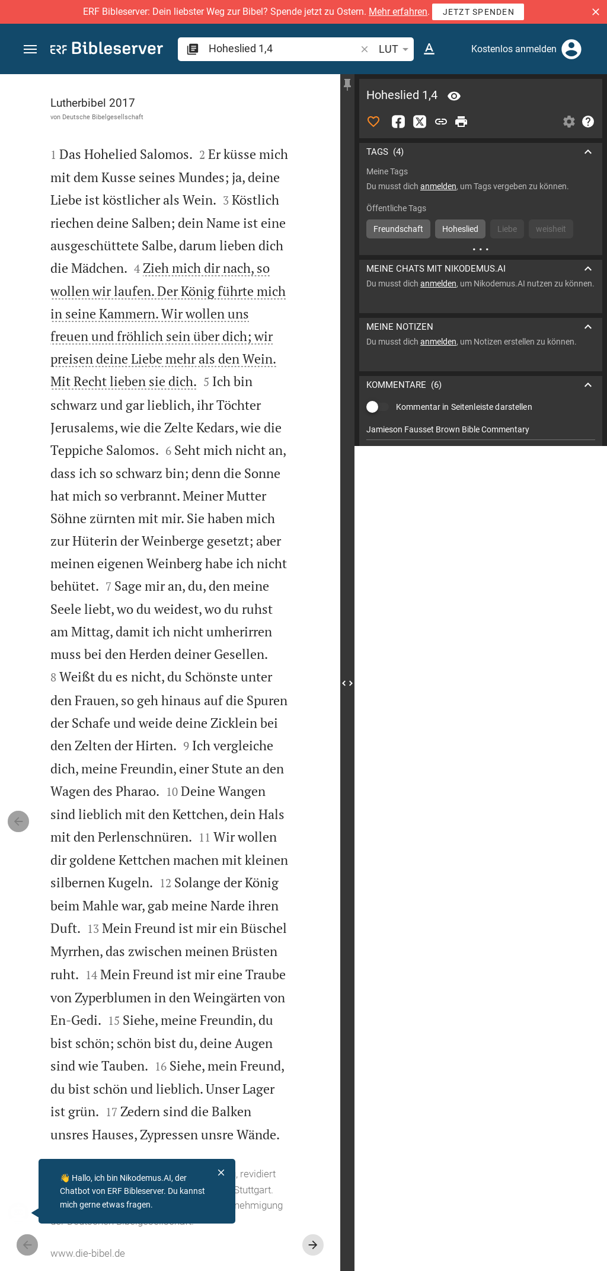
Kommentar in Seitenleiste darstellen (464, 399)
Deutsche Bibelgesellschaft (102, 117)
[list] (480, 452)
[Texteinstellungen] (429, 49)
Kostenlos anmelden (514, 49)
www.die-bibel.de (87, 1253)
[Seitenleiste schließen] (347, 683)
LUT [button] (396, 49)
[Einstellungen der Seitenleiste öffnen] (569, 121)
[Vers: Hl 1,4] (454, 96)
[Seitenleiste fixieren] (347, 84)
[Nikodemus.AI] (27, 1213)
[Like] (373, 121)
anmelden (438, 186)
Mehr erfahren (398, 11)
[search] (283, 48)
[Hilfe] (588, 121)
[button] (596, 12)
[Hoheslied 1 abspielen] (480, 643)
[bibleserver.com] (106, 50)
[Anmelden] (571, 49)
